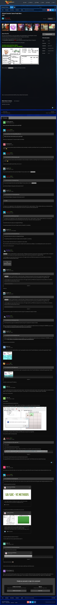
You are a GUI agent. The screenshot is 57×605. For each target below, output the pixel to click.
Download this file (49, 34)
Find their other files (7, 19)
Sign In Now (40, 590)
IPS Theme (3, 601)
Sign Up (11, 7)
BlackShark (16, 273)
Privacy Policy (8, 602)
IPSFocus (7, 601)
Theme (3, 602)
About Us (36, 2)
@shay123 (5, 253)
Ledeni (15, 442)
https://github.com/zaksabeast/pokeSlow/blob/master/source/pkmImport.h (18, 326)
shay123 (15, 180)
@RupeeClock (11, 67)
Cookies (16, 602)
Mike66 (15, 367)
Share (44, 18)
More (54, 2)
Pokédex (43, 2)
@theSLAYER (33, 171)
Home (31, 2)
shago (15, 478)
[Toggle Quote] (4, 133)
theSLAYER (16, 194)
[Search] (43, 7)
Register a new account (16, 590)
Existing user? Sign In (5, 7)
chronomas (16, 157)
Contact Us (12, 602)
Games (48, 2)
